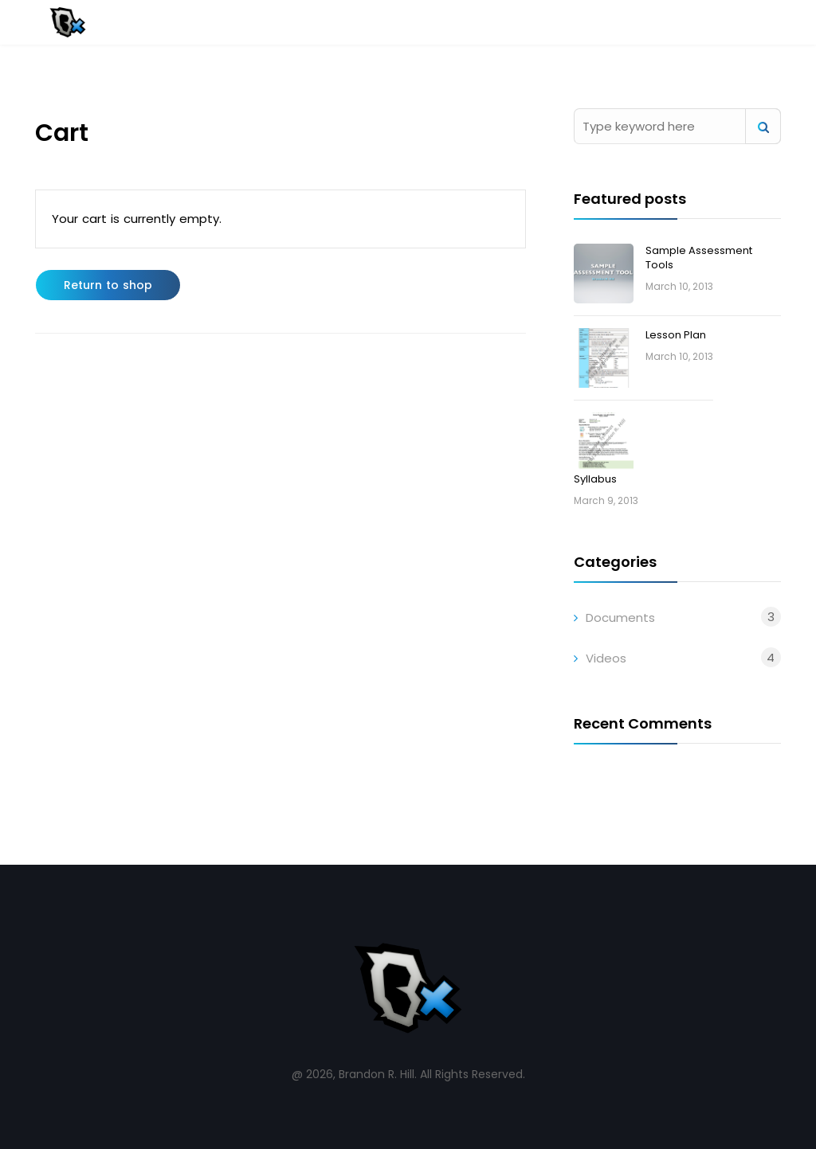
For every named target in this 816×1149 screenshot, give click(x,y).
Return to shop (108, 285)
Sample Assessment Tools (698, 257)
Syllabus (595, 479)
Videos (606, 658)
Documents (620, 617)
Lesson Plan (675, 334)
